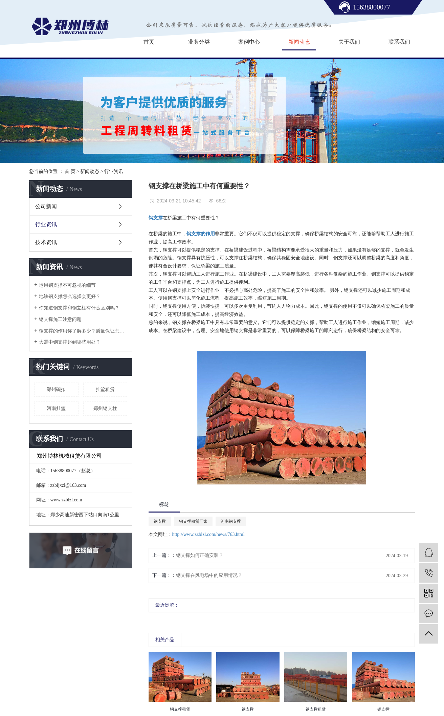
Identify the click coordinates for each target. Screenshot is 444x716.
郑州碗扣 (56, 389)
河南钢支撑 (231, 521)
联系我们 (399, 42)
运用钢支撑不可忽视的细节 (67, 285)
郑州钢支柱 (105, 408)
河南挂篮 (56, 408)
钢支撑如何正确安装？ (199, 555)
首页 (148, 42)
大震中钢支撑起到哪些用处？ (70, 342)
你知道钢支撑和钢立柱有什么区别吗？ (79, 307)
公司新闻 (46, 206)
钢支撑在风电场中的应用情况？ (209, 575)
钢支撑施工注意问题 (60, 319)
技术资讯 (46, 242)
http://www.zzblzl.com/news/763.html (208, 534)
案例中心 (249, 42)
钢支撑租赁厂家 (193, 521)
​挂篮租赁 (105, 389)
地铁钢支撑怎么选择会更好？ (70, 296)
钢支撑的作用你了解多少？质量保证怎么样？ (83, 330)
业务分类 (199, 42)
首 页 (70, 171)
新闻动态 (299, 42)
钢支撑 (160, 521)
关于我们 (349, 42)
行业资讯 (113, 171)
